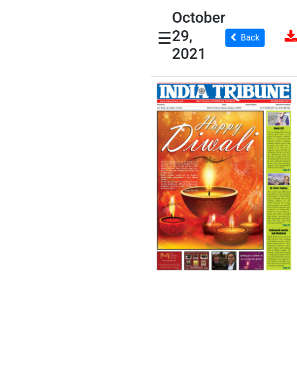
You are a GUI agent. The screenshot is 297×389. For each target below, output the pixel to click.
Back (244, 37)
